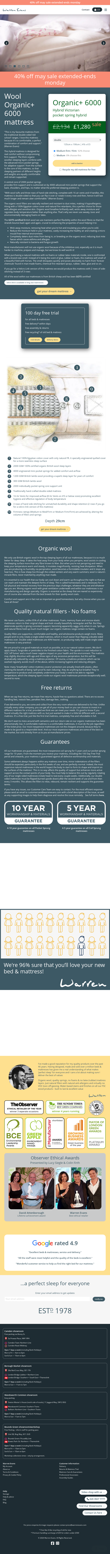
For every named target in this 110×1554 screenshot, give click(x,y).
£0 (97, 9)
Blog (4, 1502)
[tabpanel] (55, 43)
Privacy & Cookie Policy (12, 1475)
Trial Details (35, 339)
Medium (67, 155)
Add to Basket (77, 163)
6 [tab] (28, 66)
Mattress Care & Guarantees (70, 1472)
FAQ (4, 1499)
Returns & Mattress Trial (69, 1469)
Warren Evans (14, 10)
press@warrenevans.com (76, 1525)
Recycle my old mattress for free (77, 169)
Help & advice (8, 1497)
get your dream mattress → (54, 291)
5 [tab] (23, 66)
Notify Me (99, 1299)
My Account (7, 1466)
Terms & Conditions (10, 1472)
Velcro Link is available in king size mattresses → (26, 282)
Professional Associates (68, 1475)
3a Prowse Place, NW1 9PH (19, 1338)
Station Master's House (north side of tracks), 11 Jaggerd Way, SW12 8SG (37, 1402)
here (101, 795)
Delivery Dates (52, 339)
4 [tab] (19, 66)
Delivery (62, 1466)
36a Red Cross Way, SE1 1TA (19, 1370)
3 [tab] (15, 66)
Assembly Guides (66, 1478)
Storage (6, 1494)
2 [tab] (10, 66)
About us (6, 1469)
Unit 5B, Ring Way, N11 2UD (19, 1434)
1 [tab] (6, 66)
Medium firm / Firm (72, 150)
